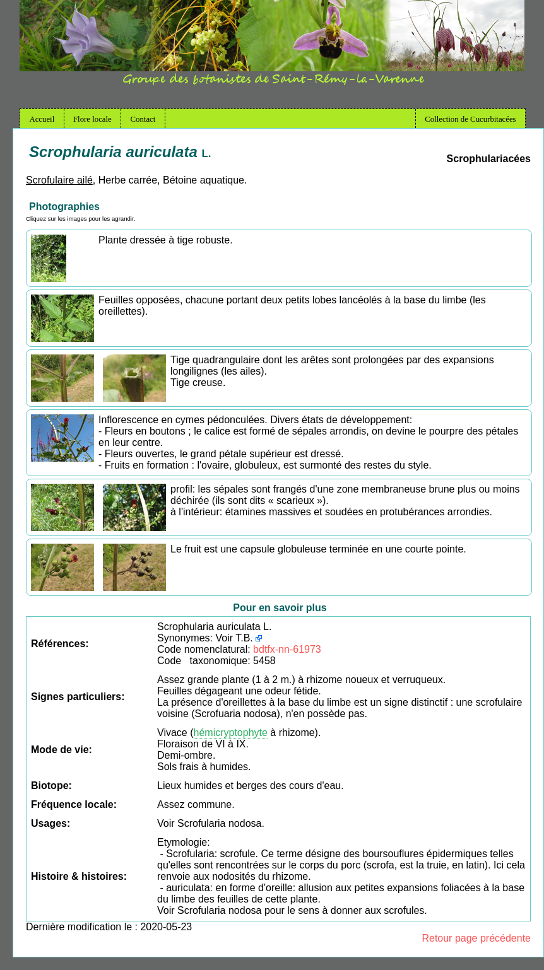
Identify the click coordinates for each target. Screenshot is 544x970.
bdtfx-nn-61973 (287, 649)
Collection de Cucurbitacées (470, 119)
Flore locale (92, 119)
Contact (143, 119)
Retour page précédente (476, 938)
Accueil (41, 119)
